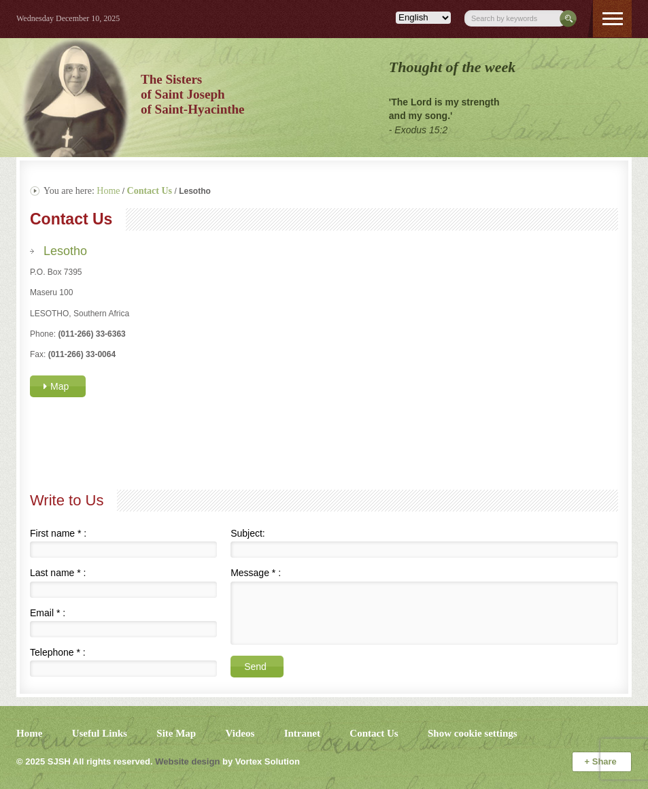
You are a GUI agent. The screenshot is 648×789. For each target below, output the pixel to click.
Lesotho (65, 251)
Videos (240, 733)
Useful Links (99, 733)
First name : (58, 533)
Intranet (302, 733)
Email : (47, 612)
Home (108, 191)
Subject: (248, 533)
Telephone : (58, 652)
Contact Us (373, 733)
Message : (256, 572)
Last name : (58, 572)
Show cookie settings (472, 733)
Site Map (176, 733)
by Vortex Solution (261, 761)
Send (255, 666)
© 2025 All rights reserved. (84, 761)
